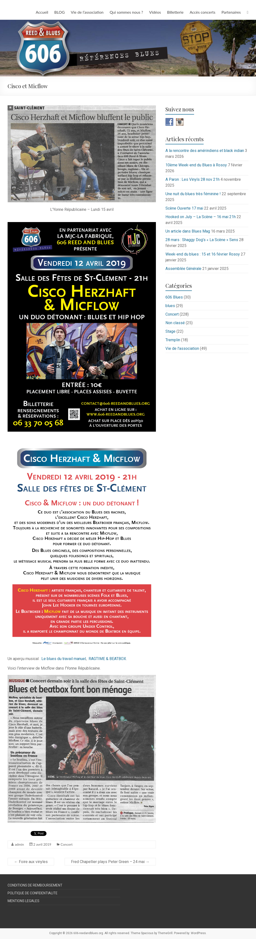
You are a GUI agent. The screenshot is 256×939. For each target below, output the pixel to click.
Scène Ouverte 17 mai (184, 208)
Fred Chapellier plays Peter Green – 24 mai (110, 861)
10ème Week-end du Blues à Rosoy (196, 165)
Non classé (175, 322)
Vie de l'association (182, 348)
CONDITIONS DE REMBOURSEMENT (35, 885)
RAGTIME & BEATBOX (107, 658)
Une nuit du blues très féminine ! (193, 194)
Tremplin (172, 340)
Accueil (42, 12)
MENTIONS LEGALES (23, 901)
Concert (66, 844)
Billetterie (175, 12)
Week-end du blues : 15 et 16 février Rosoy (202, 254)
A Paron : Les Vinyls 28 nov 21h (192, 179)
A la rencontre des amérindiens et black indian (204, 150)
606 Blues (174, 297)
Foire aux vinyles (31, 861)
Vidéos (155, 12)
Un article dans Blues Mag (187, 231)
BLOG (59, 12)
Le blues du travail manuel (63, 658)
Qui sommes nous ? (126, 12)
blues (170, 305)
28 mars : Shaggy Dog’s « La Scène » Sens (201, 239)
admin (19, 844)
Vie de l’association (87, 12)
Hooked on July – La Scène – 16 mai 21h (200, 216)
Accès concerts (202, 12)
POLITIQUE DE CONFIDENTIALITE (33, 893)
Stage (170, 331)
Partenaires (231, 12)
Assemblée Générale (183, 268)
